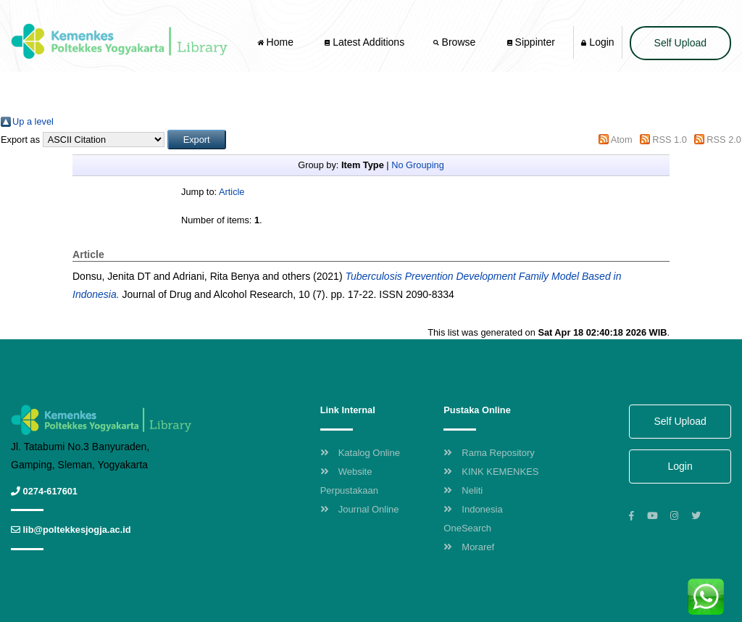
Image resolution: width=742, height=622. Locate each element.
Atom (622, 139)
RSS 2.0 (723, 139)
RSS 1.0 (669, 139)
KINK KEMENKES (490, 471)
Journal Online (359, 509)
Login (597, 42)
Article (232, 191)
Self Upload (680, 43)
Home (276, 42)
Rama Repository (488, 452)
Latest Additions (364, 42)
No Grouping (417, 164)
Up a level (33, 121)
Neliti (463, 490)
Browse (455, 42)
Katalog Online (360, 452)
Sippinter (531, 42)
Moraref (468, 547)
